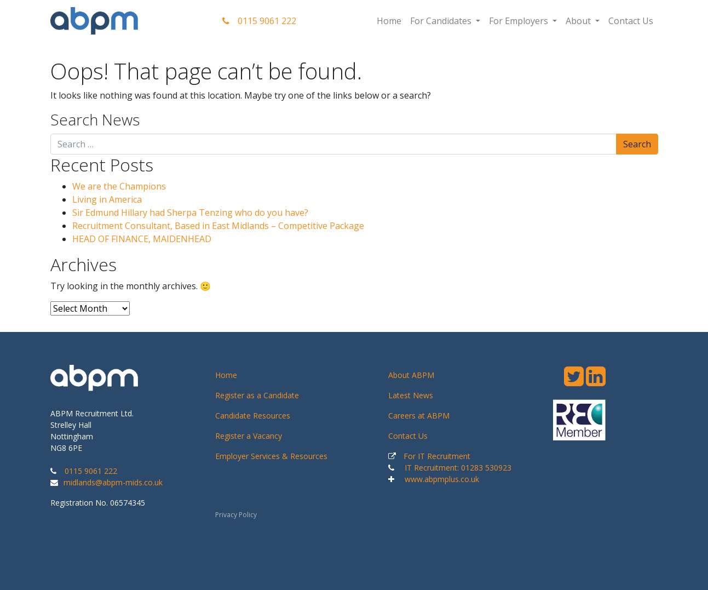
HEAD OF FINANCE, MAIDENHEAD (141, 239)
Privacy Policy (236, 514)
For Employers (519, 21)
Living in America (107, 199)
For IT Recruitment (437, 456)
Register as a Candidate (257, 395)
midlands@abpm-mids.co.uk (113, 482)
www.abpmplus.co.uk (442, 479)
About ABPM (411, 375)
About (579, 21)
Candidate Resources (252, 415)
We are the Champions (119, 186)
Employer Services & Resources (271, 456)
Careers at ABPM (419, 415)
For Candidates (442, 21)
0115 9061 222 (259, 21)
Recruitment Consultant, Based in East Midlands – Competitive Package (218, 226)
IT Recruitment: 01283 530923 (458, 467)
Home (389, 21)
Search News (95, 120)
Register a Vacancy (248, 436)
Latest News (410, 395)
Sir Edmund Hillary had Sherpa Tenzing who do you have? (190, 213)
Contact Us (630, 21)
